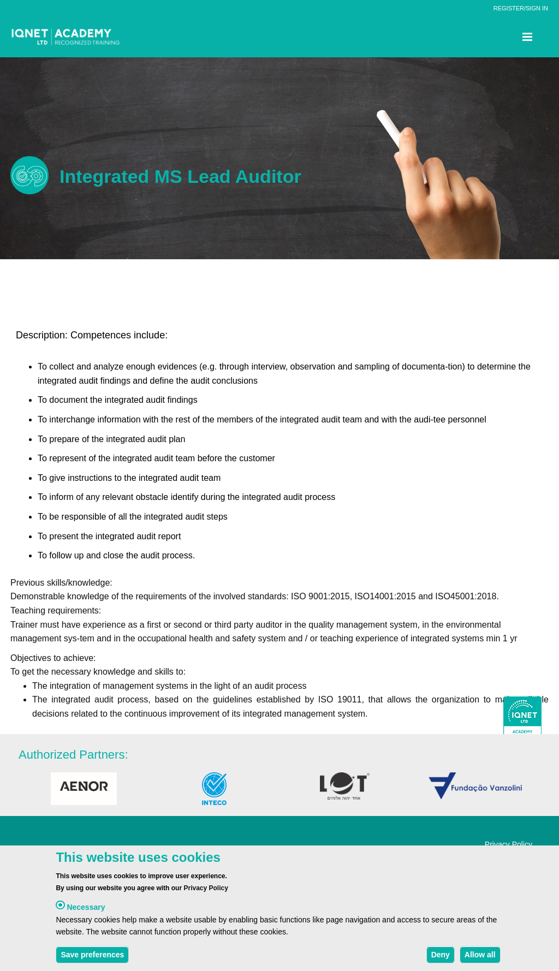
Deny (440, 957)
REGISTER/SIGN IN (520, 8)
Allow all (480, 957)
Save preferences (92, 957)
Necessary (86, 910)
